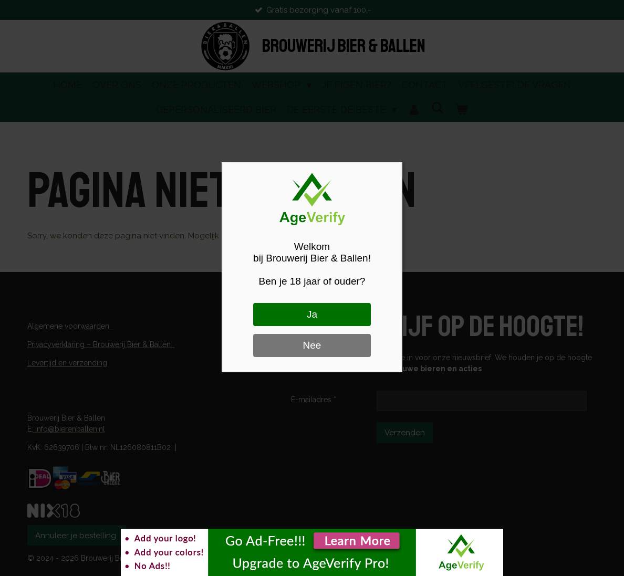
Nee (312, 345)
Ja (312, 314)
